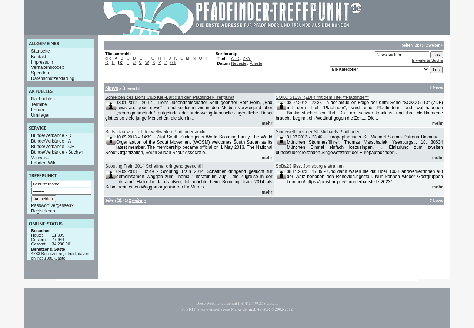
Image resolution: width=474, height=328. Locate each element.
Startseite (40, 51)
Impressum (42, 61)
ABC (235, 58)
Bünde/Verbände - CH (52, 146)
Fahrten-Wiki (43, 162)
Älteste (256, 63)
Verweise (40, 157)
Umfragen (41, 115)
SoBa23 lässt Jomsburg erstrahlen (310, 166)
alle (108, 58)
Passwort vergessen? (52, 205)
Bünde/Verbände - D (51, 135)
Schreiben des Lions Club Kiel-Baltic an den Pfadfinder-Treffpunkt (169, 97)
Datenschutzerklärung (52, 78)
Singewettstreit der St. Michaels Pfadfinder (318, 131)
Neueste (238, 63)
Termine (39, 104)
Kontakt (38, 56)
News (111, 88)
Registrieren (43, 211)
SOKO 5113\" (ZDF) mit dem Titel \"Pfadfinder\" (322, 97)
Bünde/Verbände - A (51, 141)
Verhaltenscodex (47, 67)
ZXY (246, 58)
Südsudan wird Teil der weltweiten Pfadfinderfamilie (155, 131)
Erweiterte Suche (427, 60)
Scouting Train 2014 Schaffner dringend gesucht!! (154, 166)
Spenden (40, 73)
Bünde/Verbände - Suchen (57, 152)
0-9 (173, 62)
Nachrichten (43, 98)
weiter (434, 45)
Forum (37, 109)
